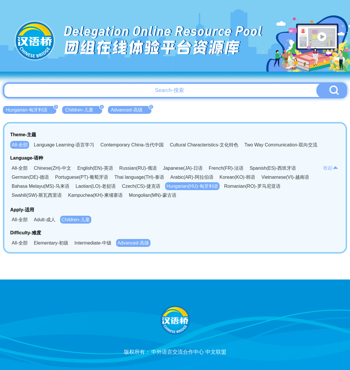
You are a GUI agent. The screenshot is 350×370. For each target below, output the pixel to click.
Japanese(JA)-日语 (183, 168)
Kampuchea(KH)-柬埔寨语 (95, 195)
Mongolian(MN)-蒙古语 (152, 195)
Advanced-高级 (131, 109)
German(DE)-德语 (30, 177)
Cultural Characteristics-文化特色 (204, 144)
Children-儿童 (83, 109)
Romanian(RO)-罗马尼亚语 (252, 186)
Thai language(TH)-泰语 (139, 177)
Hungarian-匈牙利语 (31, 109)
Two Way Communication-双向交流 (280, 144)
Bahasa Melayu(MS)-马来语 (40, 186)
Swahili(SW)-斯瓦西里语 (37, 195)
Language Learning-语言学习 (64, 144)
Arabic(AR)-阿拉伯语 (192, 177)
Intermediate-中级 (92, 242)
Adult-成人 (44, 219)
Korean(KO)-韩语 (238, 177)
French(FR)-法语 (226, 168)
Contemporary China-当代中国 (132, 144)
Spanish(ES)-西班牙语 (273, 168)
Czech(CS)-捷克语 (141, 186)
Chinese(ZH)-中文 (52, 168)
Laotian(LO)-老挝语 (96, 186)
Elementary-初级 (51, 242)
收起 (330, 167)
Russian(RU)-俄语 (138, 168)
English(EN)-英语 (95, 168)
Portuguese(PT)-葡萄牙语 (81, 177)
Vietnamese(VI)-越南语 (285, 177)
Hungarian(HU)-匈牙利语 (192, 186)
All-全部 (20, 144)
